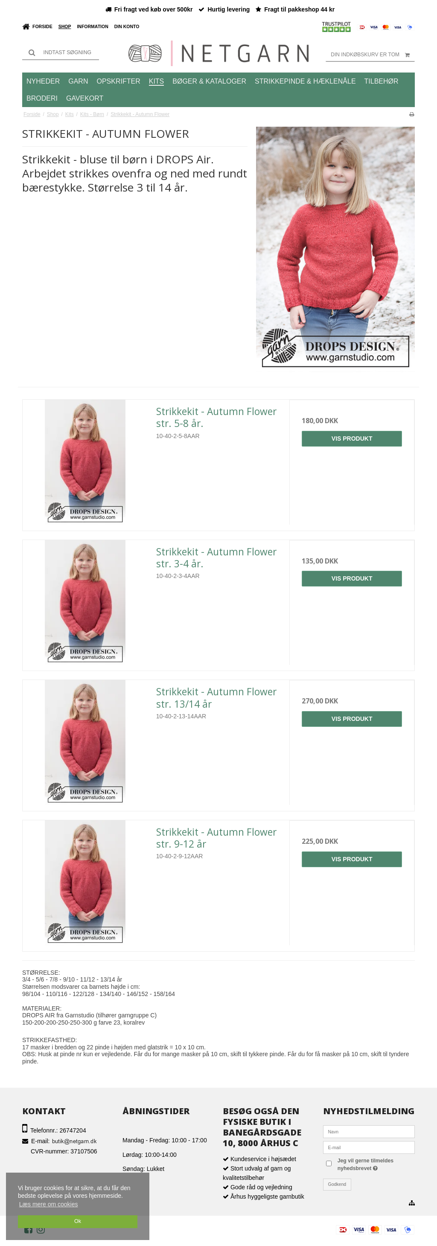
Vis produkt (352, 438)
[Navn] (369, 1131)
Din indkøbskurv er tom (373, 54)
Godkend (337, 1184)
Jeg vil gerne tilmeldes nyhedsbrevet (374, 1164)
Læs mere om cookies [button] (48, 1204)
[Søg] (60, 52)
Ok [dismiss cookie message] (77, 1221)
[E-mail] (369, 1147)
